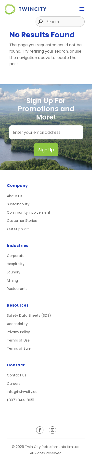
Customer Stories (22, 220)
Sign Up (46, 150)
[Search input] (64, 22)
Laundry (13, 272)
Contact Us (16, 375)
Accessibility (17, 323)
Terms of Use (18, 340)
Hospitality (16, 263)
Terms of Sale (19, 348)
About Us (14, 196)
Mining (12, 280)
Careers (13, 383)
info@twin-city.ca (22, 391)
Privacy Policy (18, 331)
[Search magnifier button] (39, 21)
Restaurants (17, 288)
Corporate (16, 255)
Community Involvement (28, 212)
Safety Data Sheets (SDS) (29, 315)
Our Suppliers (18, 228)
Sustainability (18, 204)
